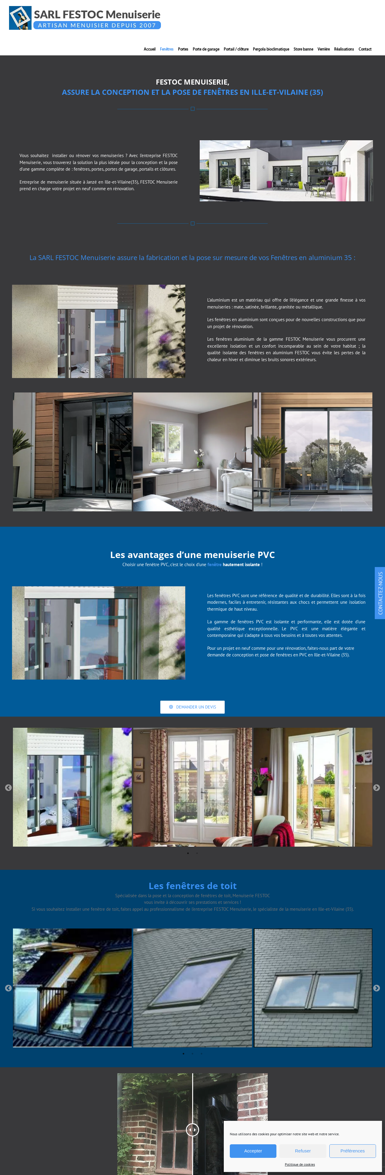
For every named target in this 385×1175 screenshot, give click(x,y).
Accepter (253, 1150)
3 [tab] (202, 1054)
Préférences (352, 1150)
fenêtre (215, 564)
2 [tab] (197, 853)
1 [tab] (188, 853)
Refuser (303, 1150)
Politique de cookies (300, 1164)
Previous (8, 788)
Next (376, 788)
